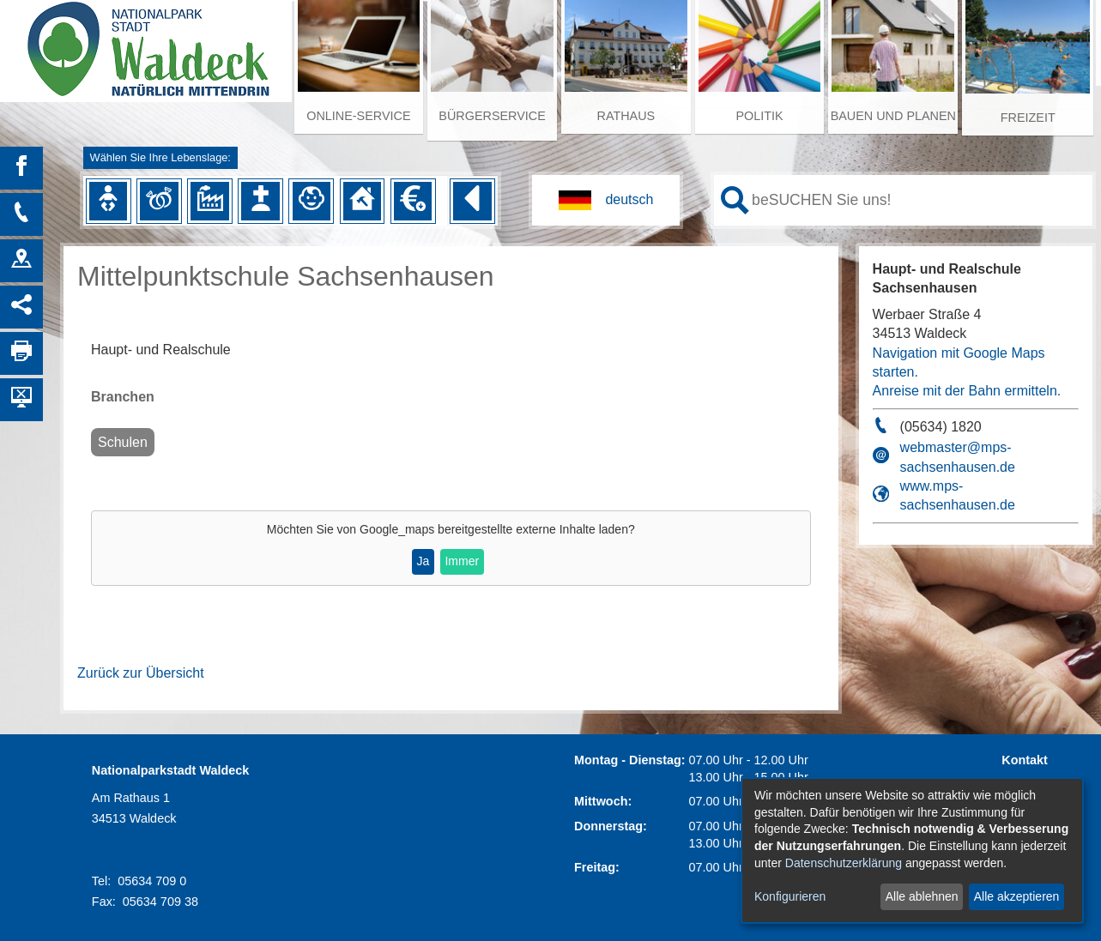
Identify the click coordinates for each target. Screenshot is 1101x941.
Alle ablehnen (922, 896)
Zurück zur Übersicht (140, 673)
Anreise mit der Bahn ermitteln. (967, 390)
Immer (462, 561)
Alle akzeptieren (1017, 896)
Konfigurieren (790, 896)
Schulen (123, 442)
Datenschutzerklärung (843, 863)
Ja (422, 561)
